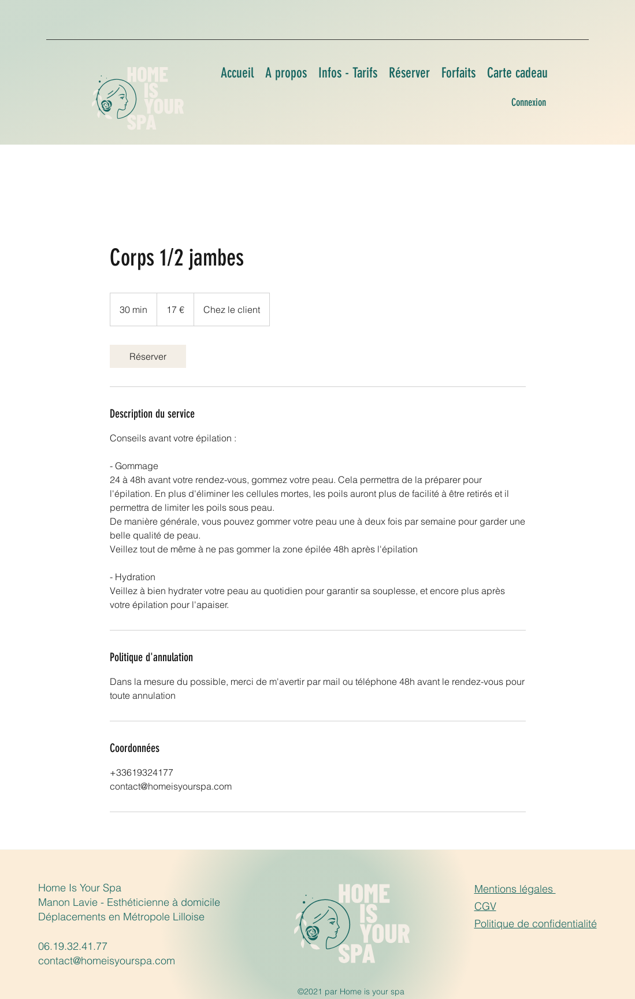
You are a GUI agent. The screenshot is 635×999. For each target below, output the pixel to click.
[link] (148, 356)
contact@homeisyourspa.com (106, 960)
